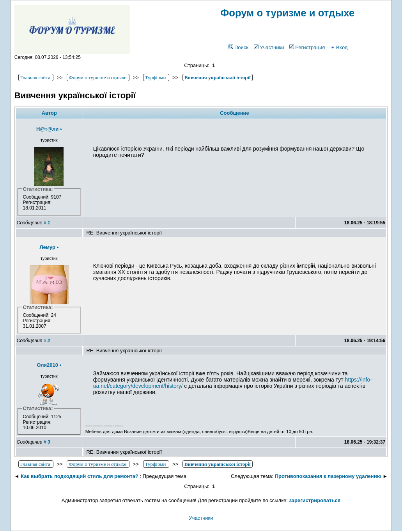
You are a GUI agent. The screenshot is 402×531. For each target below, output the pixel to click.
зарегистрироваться (315, 500)
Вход (338, 47)
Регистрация (307, 47)
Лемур (47, 247)
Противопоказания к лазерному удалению (328, 476)
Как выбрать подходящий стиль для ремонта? (79, 476)
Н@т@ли (47, 129)
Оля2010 (47, 365)
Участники (269, 47)
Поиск (238, 47)
